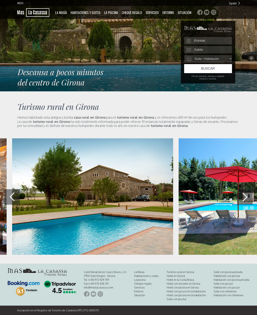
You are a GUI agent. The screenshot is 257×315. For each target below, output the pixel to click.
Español (233, 3)
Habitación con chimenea (228, 295)
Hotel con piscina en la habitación (186, 295)
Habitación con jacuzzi (227, 287)
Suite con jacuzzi (223, 283)
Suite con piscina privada (228, 272)
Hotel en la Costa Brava (180, 279)
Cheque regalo (132, 12)
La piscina (111, 12)
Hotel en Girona (176, 275)
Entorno (168, 12)
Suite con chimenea (225, 291)
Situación (184, 12)
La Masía (61, 12)
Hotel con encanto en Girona (183, 283)
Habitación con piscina (227, 275)
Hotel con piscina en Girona (183, 287)
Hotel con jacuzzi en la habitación (186, 291)
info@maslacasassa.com (98, 287)
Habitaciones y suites (85, 12)
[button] (245, 197)
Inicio (20, 3)
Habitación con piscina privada (231, 279)
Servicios (152, 12)
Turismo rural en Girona (180, 272)
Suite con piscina (176, 299)
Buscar (208, 68)
